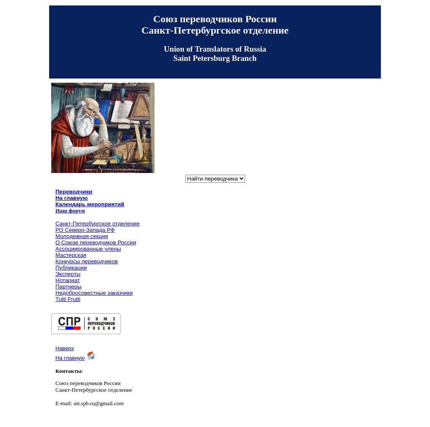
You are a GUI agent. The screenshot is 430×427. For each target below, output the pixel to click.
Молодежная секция (81, 236)
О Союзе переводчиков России (95, 242)
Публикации (71, 268)
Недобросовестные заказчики (94, 293)
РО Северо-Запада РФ (85, 230)
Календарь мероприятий (89, 204)
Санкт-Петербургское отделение (97, 223)
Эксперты (68, 274)
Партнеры (68, 286)
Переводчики (73, 192)
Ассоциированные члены (88, 249)
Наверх (64, 348)
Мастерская (71, 255)
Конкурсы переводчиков (86, 261)
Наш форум (70, 210)
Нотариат (67, 280)
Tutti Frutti (68, 299)
